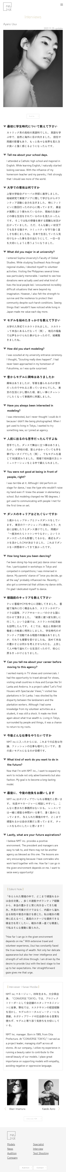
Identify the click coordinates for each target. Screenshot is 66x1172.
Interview (38, 1155)
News (10, 1155)
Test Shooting (41, 1159)
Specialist (38, 1151)
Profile (30, 117)
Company (12, 1164)
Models (11, 1151)
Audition (12, 1159)
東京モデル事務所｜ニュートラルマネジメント (11, 7)
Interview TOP (29, 1123)
